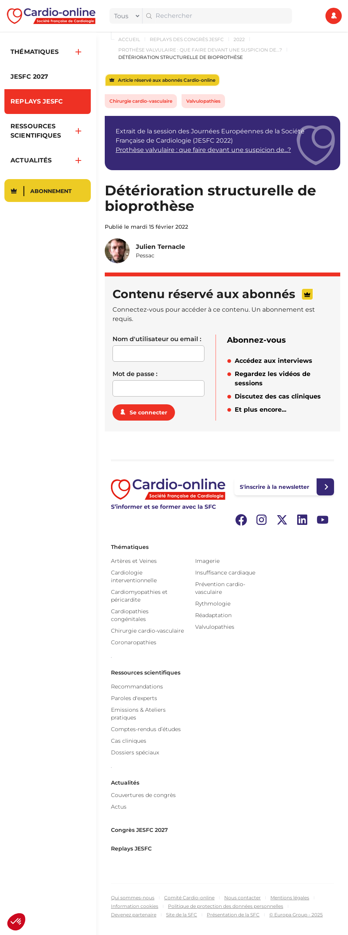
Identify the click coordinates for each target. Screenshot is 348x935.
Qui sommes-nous (132, 897)
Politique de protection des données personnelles (225, 906)
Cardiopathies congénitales (130, 615)
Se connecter (148, 412)
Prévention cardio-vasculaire (220, 588)
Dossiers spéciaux (135, 752)
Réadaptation (213, 615)
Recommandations (137, 686)
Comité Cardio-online (189, 897)
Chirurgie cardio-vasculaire (140, 101)
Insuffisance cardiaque (225, 572)
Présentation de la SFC (233, 915)
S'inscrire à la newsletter (274, 486)
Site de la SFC (181, 915)
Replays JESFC (131, 848)
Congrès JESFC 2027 (139, 829)
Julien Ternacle (160, 246)
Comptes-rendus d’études (146, 729)
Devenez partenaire (133, 915)
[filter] (124, 16)
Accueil (129, 39)
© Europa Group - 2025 (296, 915)
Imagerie (207, 560)
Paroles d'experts (134, 698)
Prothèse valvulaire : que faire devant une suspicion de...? (200, 50)
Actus (118, 806)
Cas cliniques (128, 740)
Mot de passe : (135, 374)
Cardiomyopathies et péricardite (139, 595)
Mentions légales (289, 897)
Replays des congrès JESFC (187, 39)
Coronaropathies (133, 642)
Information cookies (134, 906)
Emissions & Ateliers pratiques (138, 713)
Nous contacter (242, 897)
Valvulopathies (203, 101)
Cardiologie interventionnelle (134, 576)
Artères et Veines (134, 560)
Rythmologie (212, 603)
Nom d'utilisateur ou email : (157, 339)
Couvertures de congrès (143, 795)
